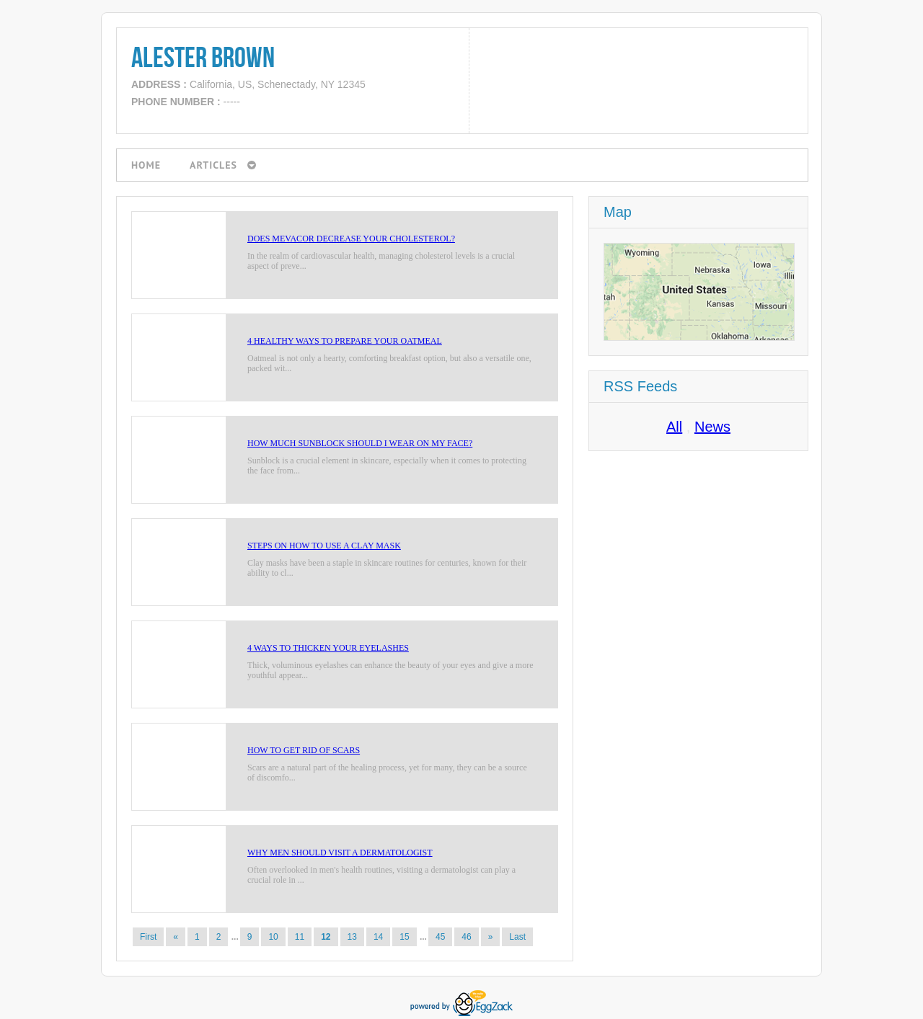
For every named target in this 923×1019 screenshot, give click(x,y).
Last (517, 937)
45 (440, 937)
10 (273, 937)
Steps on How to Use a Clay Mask (324, 545)
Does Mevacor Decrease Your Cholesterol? (351, 238)
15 (404, 937)
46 (466, 937)
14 (378, 937)
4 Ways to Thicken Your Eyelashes (328, 648)
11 (299, 937)
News (712, 427)
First (148, 937)
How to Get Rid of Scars (303, 750)
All (674, 427)
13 (352, 937)
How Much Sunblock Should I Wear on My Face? (359, 443)
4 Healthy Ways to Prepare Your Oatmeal (344, 341)
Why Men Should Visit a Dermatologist (340, 852)
